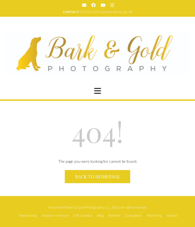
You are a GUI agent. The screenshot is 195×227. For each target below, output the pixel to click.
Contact (172, 215)
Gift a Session (82, 215)
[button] (97, 91)
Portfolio (114, 215)
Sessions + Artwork (55, 215)
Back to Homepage (97, 177)
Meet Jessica (28, 215)
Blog (100, 215)
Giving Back (133, 215)
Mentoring (154, 215)
